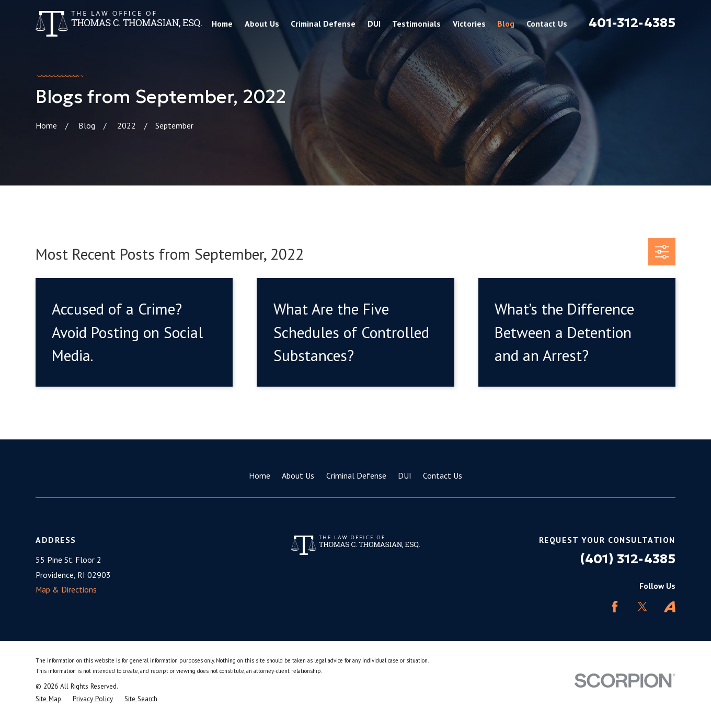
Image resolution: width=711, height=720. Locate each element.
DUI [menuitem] (374, 23)
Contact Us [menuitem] (546, 23)
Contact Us (442, 475)
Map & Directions (66, 589)
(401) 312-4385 (627, 558)
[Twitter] (642, 606)
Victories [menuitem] (469, 23)
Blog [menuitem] (505, 23)
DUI (404, 475)
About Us (298, 475)
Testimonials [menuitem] (416, 23)
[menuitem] (48, 699)
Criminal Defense (356, 475)
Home (259, 475)
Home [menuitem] (222, 23)
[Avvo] (669, 606)
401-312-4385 (632, 22)
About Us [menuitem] (262, 23)
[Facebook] (615, 606)
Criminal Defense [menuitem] (323, 23)
